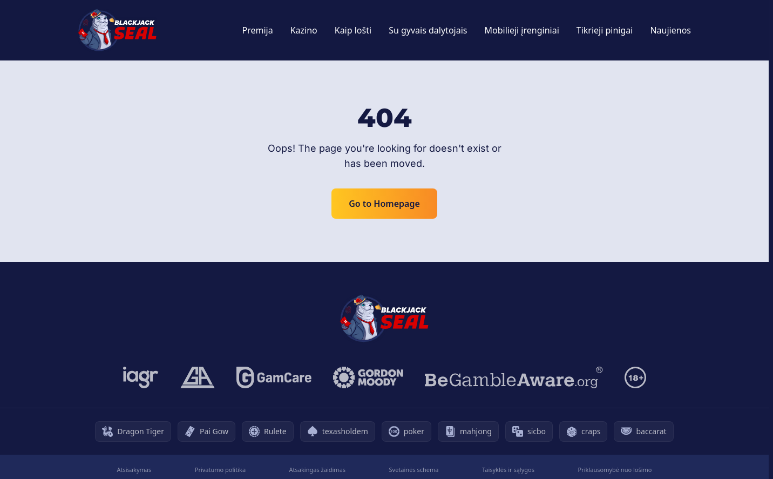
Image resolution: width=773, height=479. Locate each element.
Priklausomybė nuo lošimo (615, 469)
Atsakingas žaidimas (317, 469)
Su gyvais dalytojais (428, 30)
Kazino (303, 30)
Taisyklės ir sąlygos (508, 469)
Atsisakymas (134, 469)
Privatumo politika (220, 469)
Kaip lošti (353, 30)
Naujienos (670, 30)
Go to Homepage (384, 204)
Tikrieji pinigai (605, 30)
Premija (257, 30)
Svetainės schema (414, 469)
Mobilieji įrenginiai (521, 30)
